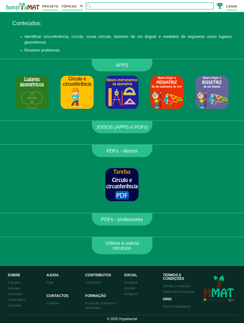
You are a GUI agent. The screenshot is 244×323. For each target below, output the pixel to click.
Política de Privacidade (178, 291)
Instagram (131, 294)
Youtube (129, 288)
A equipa (14, 288)
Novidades (15, 294)
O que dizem (16, 299)
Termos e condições (176, 286)
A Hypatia (14, 305)
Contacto (52, 303)
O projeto (14, 282)
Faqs (49, 282)
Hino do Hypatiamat (176, 306)
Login (231, 6)
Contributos (93, 282)
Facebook (130, 282)
